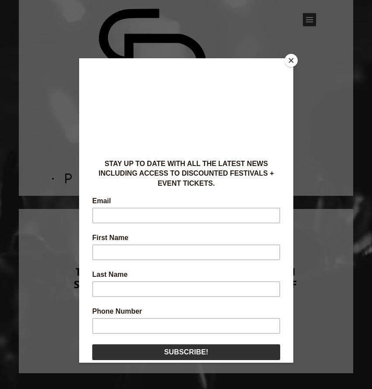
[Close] (291, 60)
